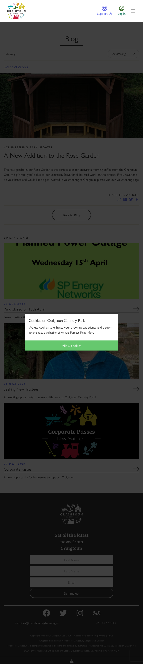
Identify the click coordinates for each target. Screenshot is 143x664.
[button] (132, 10)
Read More (87, 332)
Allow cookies (71, 345)
